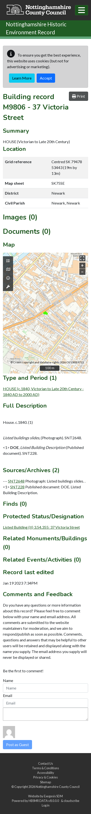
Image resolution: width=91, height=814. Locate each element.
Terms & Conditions (45, 768)
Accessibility (45, 773)
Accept (46, 78)
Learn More (22, 78)
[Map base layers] (8, 269)
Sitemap (45, 782)
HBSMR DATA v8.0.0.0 (44, 801)
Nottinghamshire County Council (58, 787)
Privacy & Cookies (45, 777)
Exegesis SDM (53, 796)
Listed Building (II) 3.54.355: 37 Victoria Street (41, 527)
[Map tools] (8, 286)
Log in (46, 805)
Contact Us (45, 763)
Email (7, 695)
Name (8, 680)
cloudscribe (71, 801)
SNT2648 (16, 481)
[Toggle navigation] (81, 10)
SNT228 (17, 486)
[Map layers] (8, 261)
